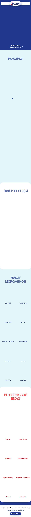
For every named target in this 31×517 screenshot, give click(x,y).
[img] (15, 3)
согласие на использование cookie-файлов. (16, 510)
